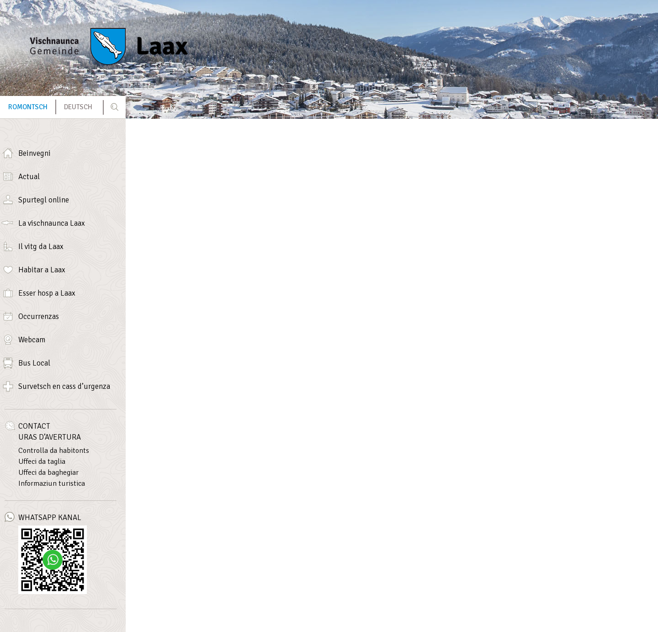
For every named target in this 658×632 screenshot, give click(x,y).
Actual (29, 176)
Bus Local (34, 363)
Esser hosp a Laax (46, 293)
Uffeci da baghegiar (48, 472)
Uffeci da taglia (41, 461)
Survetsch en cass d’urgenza (64, 386)
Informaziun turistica (51, 483)
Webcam (31, 340)
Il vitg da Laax (41, 246)
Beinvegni (34, 153)
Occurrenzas (38, 316)
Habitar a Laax (41, 270)
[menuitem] (28, 107)
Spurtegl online (43, 200)
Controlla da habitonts (53, 450)
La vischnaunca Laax (51, 223)
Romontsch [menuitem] (28, 107)
